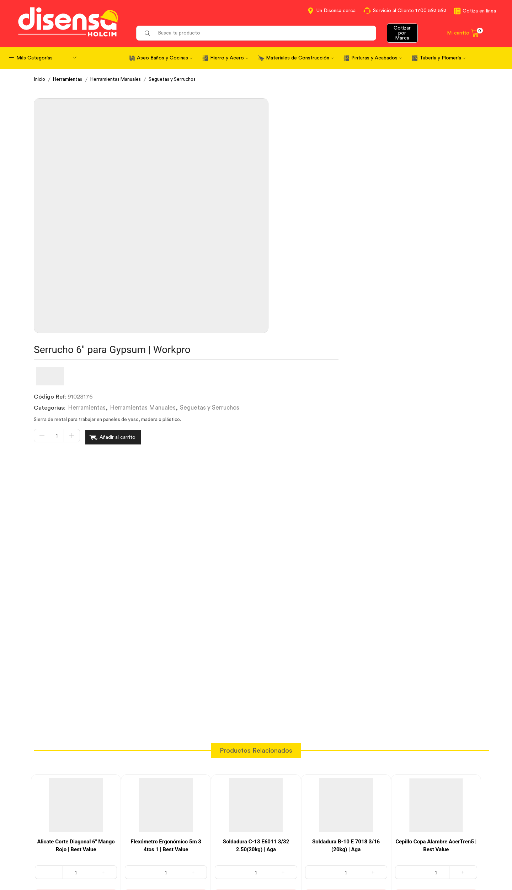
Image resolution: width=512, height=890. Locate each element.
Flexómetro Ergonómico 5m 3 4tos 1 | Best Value (166, 667)
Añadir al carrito (300, 190)
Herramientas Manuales (118, 79)
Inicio (40, 79)
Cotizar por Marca (402, 33)
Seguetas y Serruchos (176, 79)
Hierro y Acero (229, 58)
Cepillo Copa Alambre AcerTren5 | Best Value (435, 667)
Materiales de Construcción (300, 58)
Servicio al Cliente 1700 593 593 (410, 10)
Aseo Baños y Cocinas (164, 58)
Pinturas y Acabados (376, 58)
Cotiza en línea (479, 11)
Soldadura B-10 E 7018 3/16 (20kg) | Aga (346, 667)
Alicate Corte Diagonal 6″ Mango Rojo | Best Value (75, 667)
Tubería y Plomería (442, 58)
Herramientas (69, 79)
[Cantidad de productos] (239, 191)
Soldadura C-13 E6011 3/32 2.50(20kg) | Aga (256, 667)
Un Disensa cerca (336, 10)
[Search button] (147, 33)
